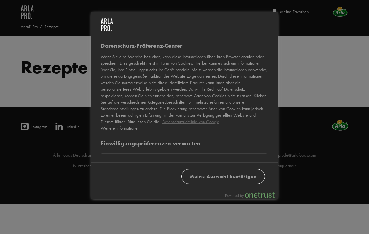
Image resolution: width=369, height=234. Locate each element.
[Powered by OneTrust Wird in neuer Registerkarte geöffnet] (250, 195)
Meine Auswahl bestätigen (223, 176)
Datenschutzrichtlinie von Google (190, 121)
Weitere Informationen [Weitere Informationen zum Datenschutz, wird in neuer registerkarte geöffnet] (120, 128)
